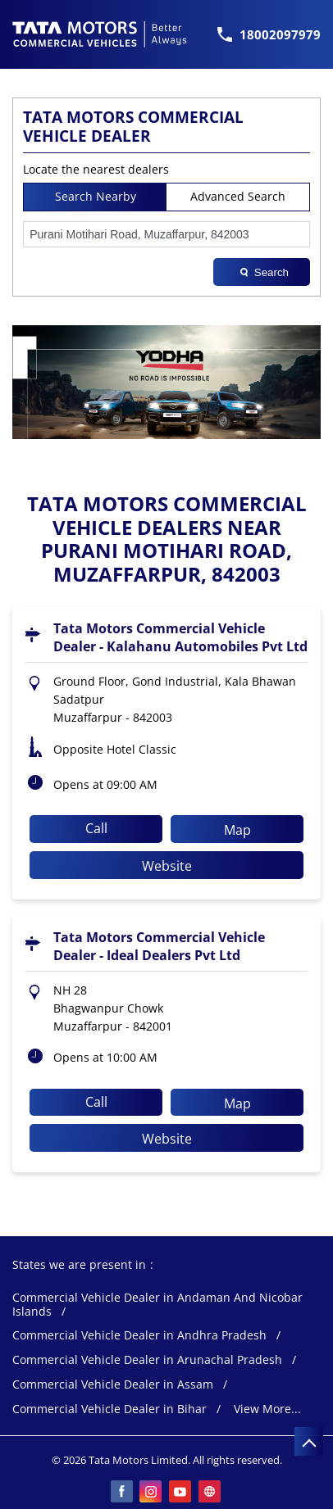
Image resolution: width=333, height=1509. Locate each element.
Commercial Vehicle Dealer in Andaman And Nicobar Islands (157, 1305)
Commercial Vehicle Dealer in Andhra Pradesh (139, 1336)
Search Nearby (95, 196)
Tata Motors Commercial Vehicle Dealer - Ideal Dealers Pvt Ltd (159, 946)
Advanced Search (237, 196)
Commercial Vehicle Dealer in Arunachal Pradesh (147, 1360)
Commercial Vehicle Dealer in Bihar (109, 1409)
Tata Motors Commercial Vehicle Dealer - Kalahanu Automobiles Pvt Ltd (180, 637)
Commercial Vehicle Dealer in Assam (112, 1385)
